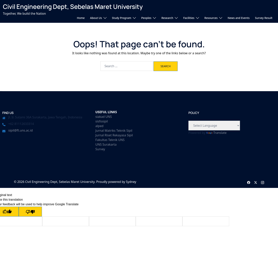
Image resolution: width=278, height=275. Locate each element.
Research (167, 18)
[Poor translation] (30, 211)
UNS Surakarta (106, 144)
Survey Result (263, 18)
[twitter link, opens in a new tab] (255, 182)
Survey (100, 149)
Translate (216, 133)
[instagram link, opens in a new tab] (262, 182)
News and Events (239, 18)
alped (99, 126)
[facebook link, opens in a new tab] (248, 182)
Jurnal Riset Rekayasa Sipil (114, 135)
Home (81, 18)
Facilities (188, 18)
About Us (96, 18)
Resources (211, 18)
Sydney (131, 182)
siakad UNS (103, 117)
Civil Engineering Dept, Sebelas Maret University (73, 6)
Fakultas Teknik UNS (110, 140)
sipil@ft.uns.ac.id (20, 130)
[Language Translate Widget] (214, 125)
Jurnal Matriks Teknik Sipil (113, 130)
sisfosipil (101, 121)
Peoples (146, 18)
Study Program (121, 18)
